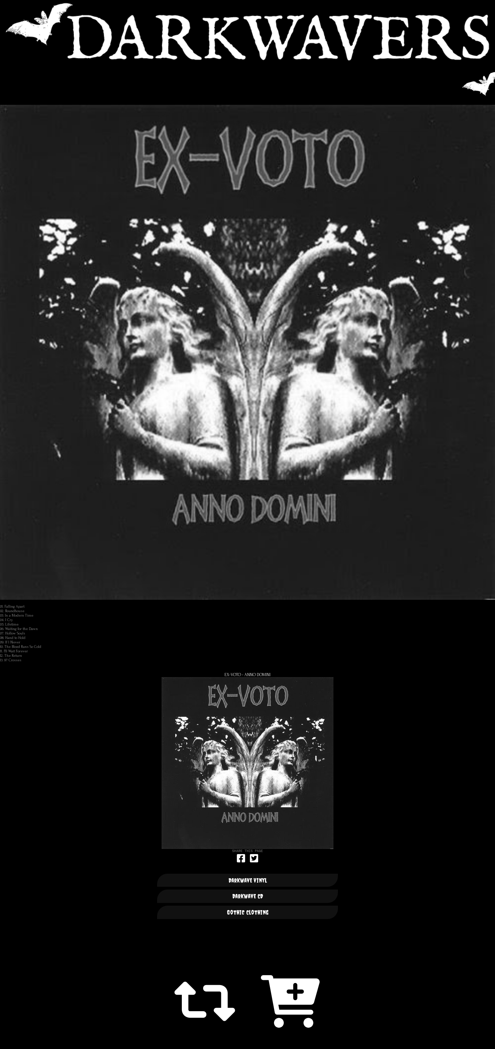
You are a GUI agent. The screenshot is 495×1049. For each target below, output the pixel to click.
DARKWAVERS (247, 31)
